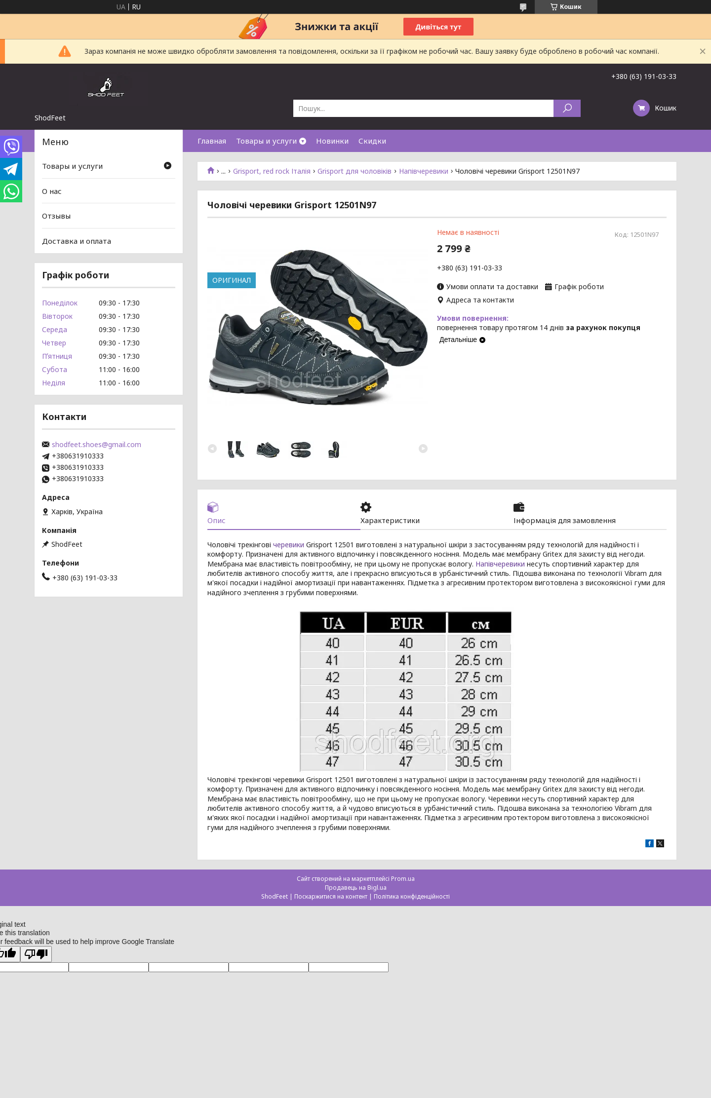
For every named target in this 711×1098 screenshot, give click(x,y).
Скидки (372, 141)
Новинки (332, 141)
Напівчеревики (423, 171)
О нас (52, 191)
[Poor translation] (36, 955)
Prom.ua (403, 879)
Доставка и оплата (76, 241)
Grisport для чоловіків (354, 171)
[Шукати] (567, 108)
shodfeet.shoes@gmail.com (96, 444)
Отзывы (56, 216)
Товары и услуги (266, 141)
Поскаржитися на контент (330, 897)
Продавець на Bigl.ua (356, 888)
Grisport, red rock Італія (272, 171)
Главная (212, 141)
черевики (288, 545)
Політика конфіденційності (412, 897)
